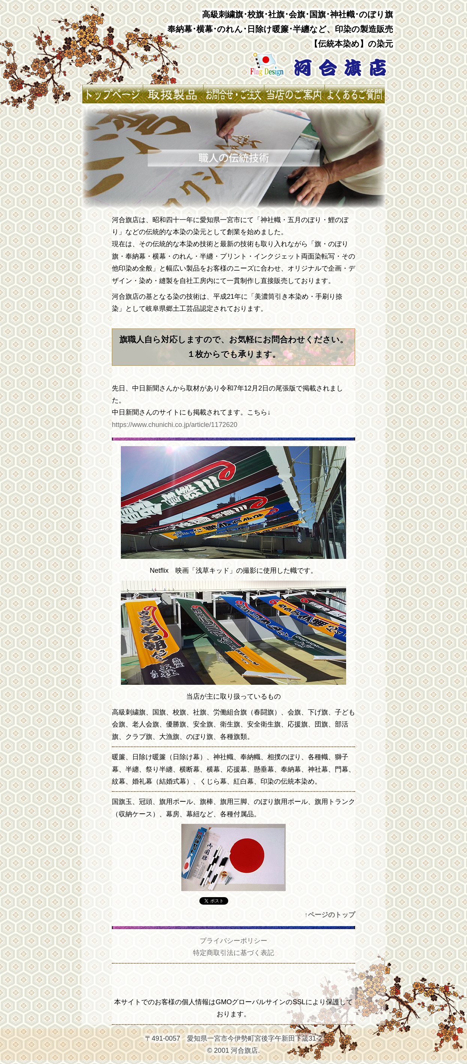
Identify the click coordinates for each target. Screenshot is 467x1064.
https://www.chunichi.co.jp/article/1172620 (174, 424)
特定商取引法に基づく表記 (233, 953)
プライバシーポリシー (233, 940)
